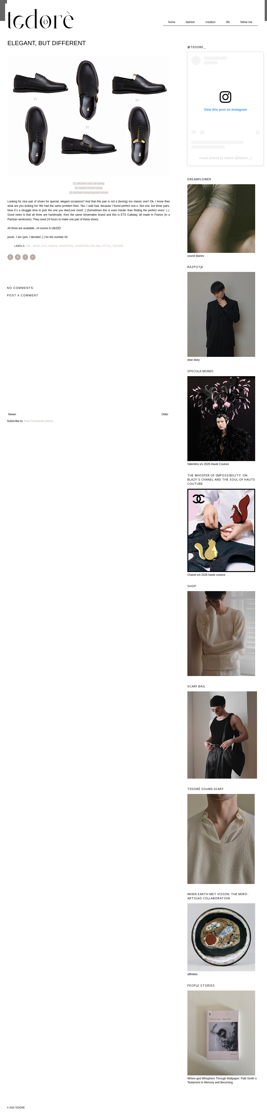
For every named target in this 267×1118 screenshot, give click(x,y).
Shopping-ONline (87, 246)
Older (165, 414)
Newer (12, 414)
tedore (118, 246)
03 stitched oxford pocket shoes (88, 192)
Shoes (53, 246)
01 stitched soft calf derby (88, 183)
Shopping (66, 246)
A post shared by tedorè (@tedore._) (225, 158)
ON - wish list (36, 246)
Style (106, 246)
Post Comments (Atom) (38, 421)
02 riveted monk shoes (89, 188)
